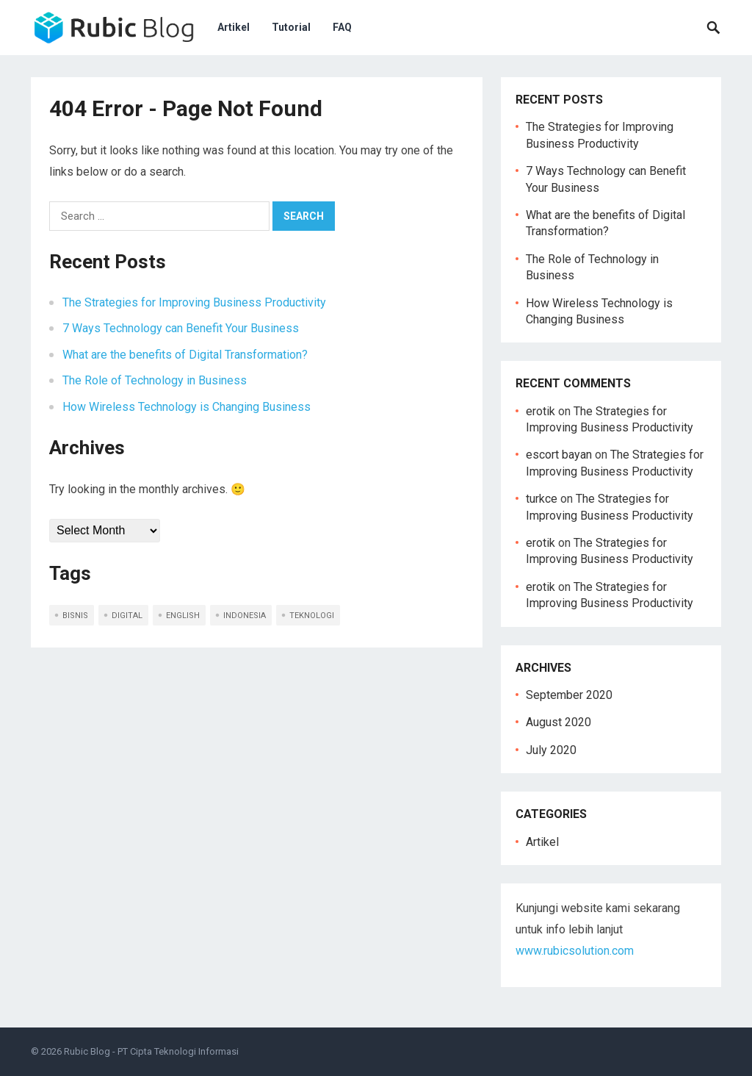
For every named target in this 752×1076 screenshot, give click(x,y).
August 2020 (558, 722)
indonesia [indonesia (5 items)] (244, 615)
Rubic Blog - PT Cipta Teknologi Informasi (151, 1051)
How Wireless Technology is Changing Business (186, 407)
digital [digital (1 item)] (127, 615)
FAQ (342, 27)
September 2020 (569, 695)
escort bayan (559, 455)
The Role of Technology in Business (154, 380)
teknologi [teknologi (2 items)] (311, 615)
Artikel (233, 27)
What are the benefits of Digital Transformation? (185, 355)
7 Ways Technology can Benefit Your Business (180, 328)
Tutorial (291, 27)
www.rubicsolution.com (575, 951)
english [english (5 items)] (183, 615)
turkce (541, 499)
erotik (540, 411)
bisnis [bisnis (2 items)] (75, 615)
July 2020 (551, 750)
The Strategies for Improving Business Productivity (194, 302)
